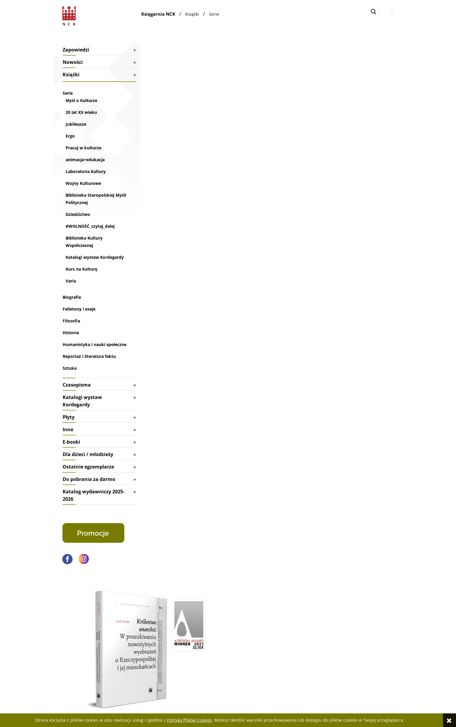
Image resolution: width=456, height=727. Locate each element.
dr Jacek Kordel (328, 169)
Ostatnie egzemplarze (88, 481)
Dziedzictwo (78, 214)
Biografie (72, 304)
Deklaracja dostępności (353, 625)
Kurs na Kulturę (81, 276)
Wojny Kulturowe (83, 183)
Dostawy (200, 625)
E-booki (71, 456)
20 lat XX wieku (81, 112)
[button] (373, 11)
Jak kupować (344, 618)
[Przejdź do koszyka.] (397, 11)
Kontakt (130, 618)
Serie (68, 93)
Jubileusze (76, 124)
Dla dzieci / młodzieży (88, 469)
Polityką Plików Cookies (189, 720)
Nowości (73, 62)
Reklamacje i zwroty (210, 633)
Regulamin (342, 641)
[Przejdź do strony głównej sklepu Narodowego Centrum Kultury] (70, 14)
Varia (71, 288)
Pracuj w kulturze (83, 148)
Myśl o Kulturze (81, 100)
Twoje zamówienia (279, 618)
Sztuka (70, 383)
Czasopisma (77, 399)
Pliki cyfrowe (344, 633)
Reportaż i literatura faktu (89, 371)
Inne (68, 444)
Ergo (70, 136)
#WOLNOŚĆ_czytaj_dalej (90, 226)
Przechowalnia (276, 633)
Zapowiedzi (76, 49)
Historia (71, 340)
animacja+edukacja (85, 159)
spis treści (152, 292)
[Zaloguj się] (385, 11)
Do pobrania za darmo (89, 494)
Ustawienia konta (278, 625)
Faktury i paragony (209, 618)
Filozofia (71, 328)
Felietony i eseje (79, 316)
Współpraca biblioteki (143, 625)
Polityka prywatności (351, 649)
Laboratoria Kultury (86, 171)
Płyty (68, 432)
